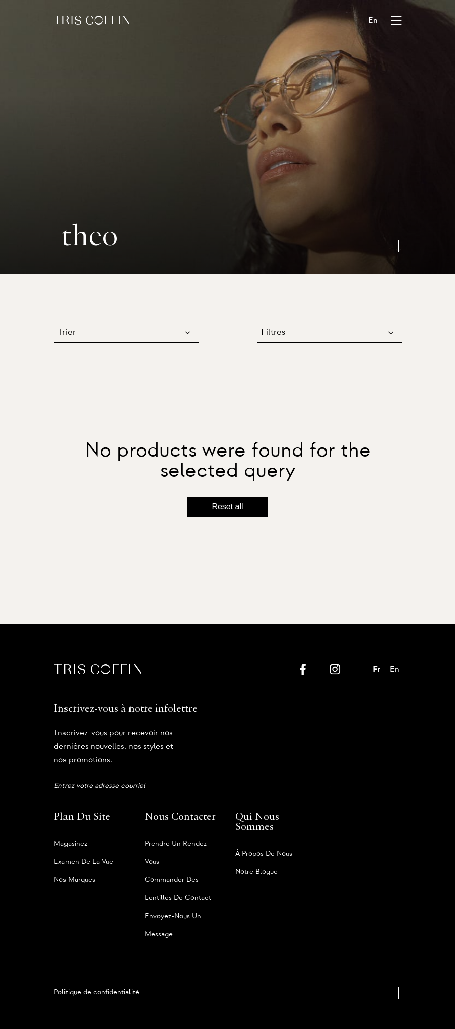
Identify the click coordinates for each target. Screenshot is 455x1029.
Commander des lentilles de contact (178, 882)
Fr (376, 669)
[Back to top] (398, 992)
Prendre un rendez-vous (177, 846)
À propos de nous (263, 853)
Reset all (227, 506)
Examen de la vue (83, 861)
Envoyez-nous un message (173, 919)
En (373, 20)
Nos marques (74, 879)
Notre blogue (256, 871)
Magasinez (70, 843)
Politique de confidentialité (96, 992)
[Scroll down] (398, 244)
